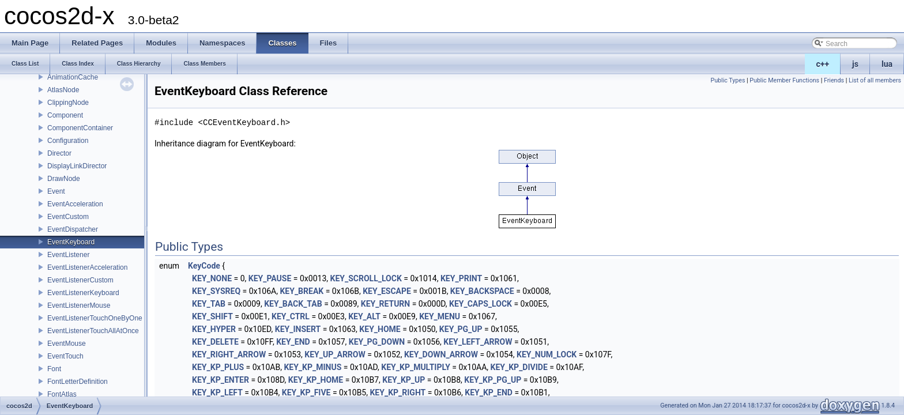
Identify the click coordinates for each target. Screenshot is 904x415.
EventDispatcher (72, 229)
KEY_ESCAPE (387, 291)
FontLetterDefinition (77, 382)
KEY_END (293, 341)
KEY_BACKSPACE (482, 291)
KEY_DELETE (215, 341)
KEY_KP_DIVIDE (519, 367)
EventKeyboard (71, 242)
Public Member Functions (784, 80)
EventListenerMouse (78, 305)
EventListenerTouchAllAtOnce (93, 331)
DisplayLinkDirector (77, 166)
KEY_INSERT (298, 329)
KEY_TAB (208, 303)
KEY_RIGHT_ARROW (229, 354)
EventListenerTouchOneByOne (94, 318)
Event (56, 191)
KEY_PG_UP (461, 329)
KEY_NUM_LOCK (547, 354)
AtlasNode (63, 90)
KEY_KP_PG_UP (492, 379)
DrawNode (63, 179)
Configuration (67, 141)
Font (54, 369)
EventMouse (66, 343)
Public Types (727, 80)
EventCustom (68, 217)
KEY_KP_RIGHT (397, 392)
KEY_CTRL (291, 316)
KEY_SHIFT (212, 316)
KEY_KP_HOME (316, 379)
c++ (823, 64)
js (855, 64)
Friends (834, 80)
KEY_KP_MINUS (312, 367)
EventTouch (65, 356)
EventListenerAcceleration (87, 267)
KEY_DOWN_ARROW (441, 354)
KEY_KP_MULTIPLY (415, 367)
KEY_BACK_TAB (293, 303)
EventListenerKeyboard (83, 293)
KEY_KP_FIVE (306, 392)
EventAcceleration (75, 204)
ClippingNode (68, 103)
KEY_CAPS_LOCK (480, 303)
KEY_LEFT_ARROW (477, 341)
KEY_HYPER (214, 329)
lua (887, 64)
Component (65, 115)
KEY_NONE (212, 278)
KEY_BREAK (301, 291)
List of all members (875, 80)
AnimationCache (72, 77)
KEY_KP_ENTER (220, 379)
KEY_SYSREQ (216, 291)
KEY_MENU (439, 316)
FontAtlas (62, 394)
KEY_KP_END (489, 392)
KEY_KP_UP (403, 379)
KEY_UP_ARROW (334, 354)
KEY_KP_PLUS (218, 367)
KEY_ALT (364, 316)
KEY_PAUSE (270, 278)
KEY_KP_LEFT (217, 392)
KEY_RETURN (385, 303)
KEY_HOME (379, 329)
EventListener (68, 255)
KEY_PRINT (461, 278)
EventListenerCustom (80, 280)
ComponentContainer (80, 128)
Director (59, 153)
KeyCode (204, 265)
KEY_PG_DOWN (377, 341)
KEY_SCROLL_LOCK (366, 278)
